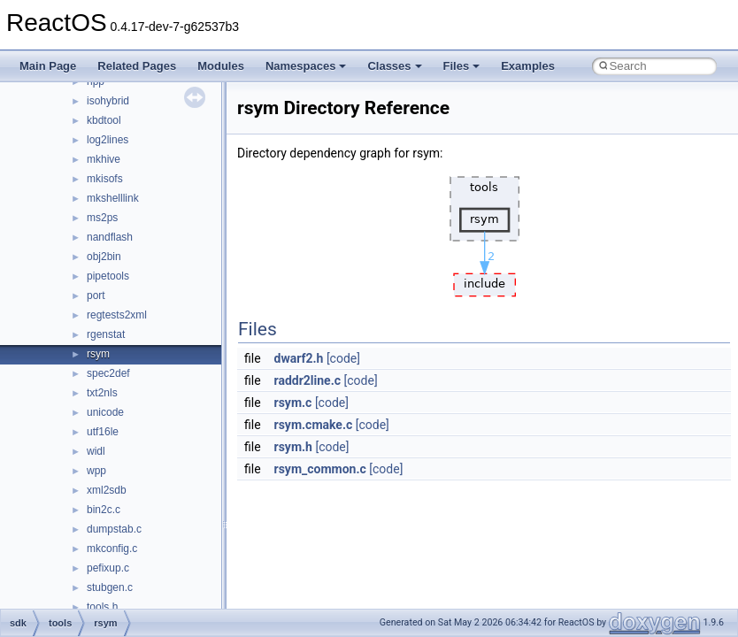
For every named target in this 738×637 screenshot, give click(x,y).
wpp (96, 470)
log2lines (107, 140)
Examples (528, 66)
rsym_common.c (320, 469)
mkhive (103, 159)
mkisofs (105, 179)
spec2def (108, 373)
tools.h (102, 607)
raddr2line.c (308, 380)
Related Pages (136, 66)
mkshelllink (113, 198)
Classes (394, 66)
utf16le (103, 432)
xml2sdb (107, 490)
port (96, 295)
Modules (220, 66)
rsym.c (293, 402)
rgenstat (106, 334)
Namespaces (306, 66)
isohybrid (108, 101)
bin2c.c (103, 509)
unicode (105, 412)
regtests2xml (117, 315)
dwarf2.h (299, 358)
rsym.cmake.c (313, 425)
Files (461, 66)
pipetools (108, 276)
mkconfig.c (112, 548)
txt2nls (102, 393)
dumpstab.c (114, 529)
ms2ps (102, 217)
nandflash (110, 237)
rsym (98, 354)
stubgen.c (110, 587)
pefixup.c (108, 568)
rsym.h (293, 447)
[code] (343, 358)
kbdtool (104, 120)
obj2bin (104, 256)
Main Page (47, 66)
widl (96, 451)
